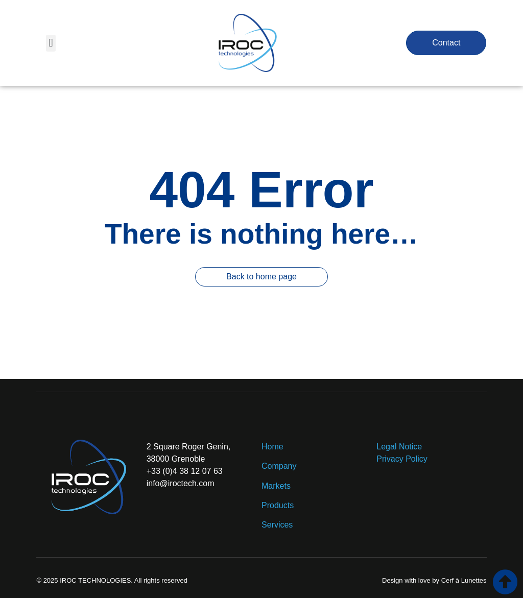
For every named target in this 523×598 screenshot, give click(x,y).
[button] (51, 43)
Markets (276, 486)
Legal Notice (399, 446)
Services (277, 524)
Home (272, 446)
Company (280, 466)
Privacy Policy (401, 459)
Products (278, 505)
